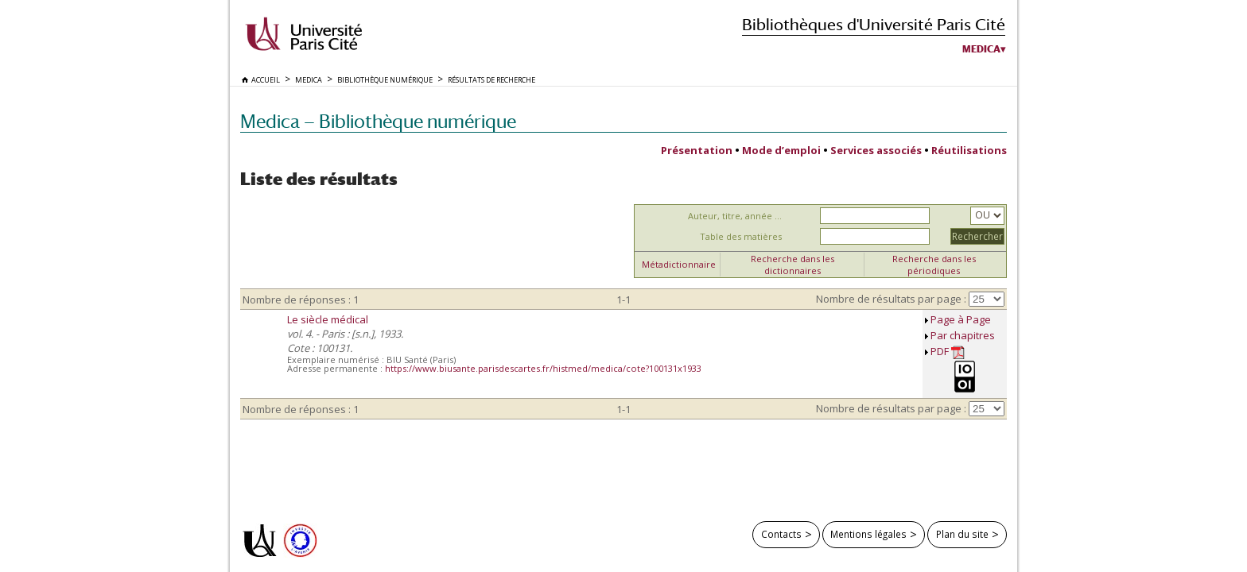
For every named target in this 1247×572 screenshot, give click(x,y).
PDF (947, 351)
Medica (981, 49)
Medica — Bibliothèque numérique (378, 121)
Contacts (781, 534)
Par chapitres (962, 335)
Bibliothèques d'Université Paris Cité (873, 24)
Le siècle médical (327, 319)
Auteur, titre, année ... (735, 216)
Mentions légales (868, 534)
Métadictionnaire (679, 264)
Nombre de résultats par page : (891, 299)
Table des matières (741, 236)
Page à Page (960, 319)
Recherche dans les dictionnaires (792, 264)
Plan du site (962, 534)
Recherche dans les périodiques (934, 264)
